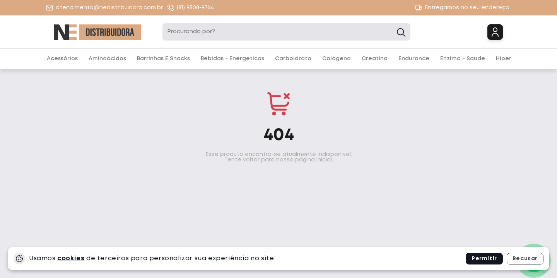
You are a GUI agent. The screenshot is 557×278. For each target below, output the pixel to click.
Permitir (484, 258)
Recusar (525, 258)
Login (495, 32)
